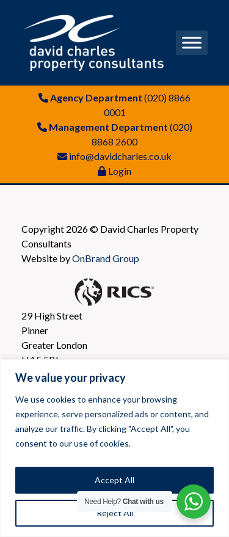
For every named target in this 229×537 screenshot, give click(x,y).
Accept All (114, 480)
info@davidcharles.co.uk (120, 156)
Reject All (114, 513)
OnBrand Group (105, 258)
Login (119, 171)
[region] (114, 448)
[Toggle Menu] (192, 42)
